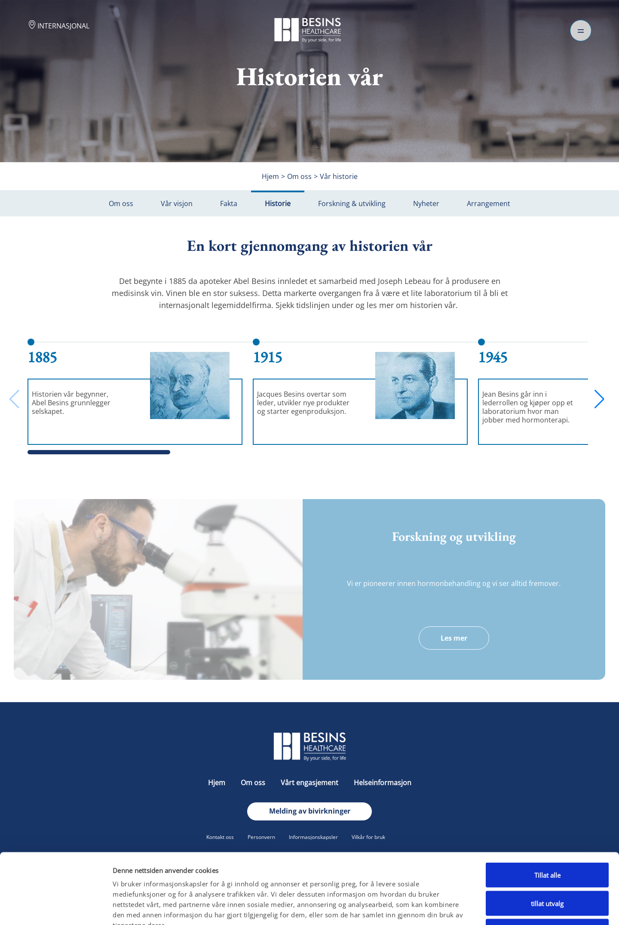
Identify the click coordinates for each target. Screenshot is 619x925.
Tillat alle (547, 812)
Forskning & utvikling (352, 203)
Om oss (121, 203)
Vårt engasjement (310, 782)
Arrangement (488, 203)
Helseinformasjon (382, 782)
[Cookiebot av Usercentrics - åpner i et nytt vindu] (55, 908)
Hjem (217, 782)
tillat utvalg (547, 840)
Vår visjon (177, 203)
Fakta (228, 203)
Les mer (454, 638)
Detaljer (450, 908)
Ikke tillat (547, 868)
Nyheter (426, 203)
